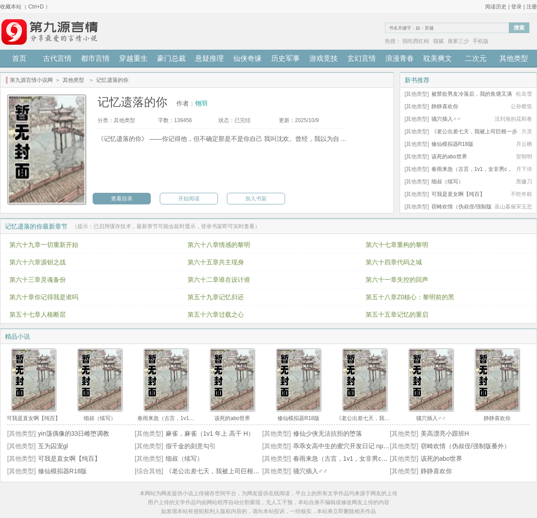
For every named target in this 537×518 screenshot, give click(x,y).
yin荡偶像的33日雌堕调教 (73, 433)
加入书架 (256, 198)
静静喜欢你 (444, 106)
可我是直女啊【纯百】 (458, 194)
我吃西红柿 (415, 41)
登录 (516, 7)
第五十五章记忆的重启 (397, 314)
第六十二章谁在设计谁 (219, 279)
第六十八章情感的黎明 (219, 244)
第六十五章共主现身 (216, 262)
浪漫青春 (399, 58)
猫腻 (438, 41)
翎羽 (201, 103)
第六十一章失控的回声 (397, 279)
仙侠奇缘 (247, 58)
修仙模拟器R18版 (452, 144)
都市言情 (95, 58)
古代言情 (57, 58)
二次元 (475, 58)
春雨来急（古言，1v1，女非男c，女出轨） (353, 458)
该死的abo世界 (449, 156)
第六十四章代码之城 (394, 262)
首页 (19, 58)
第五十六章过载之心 (216, 314)
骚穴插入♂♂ (446, 119)
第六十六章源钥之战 (37, 262)
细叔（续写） (447, 181)
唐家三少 (458, 41)
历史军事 (285, 58)
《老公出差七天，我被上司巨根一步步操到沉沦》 (234, 471)
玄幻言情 (361, 58)
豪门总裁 (171, 58)
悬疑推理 (209, 58)
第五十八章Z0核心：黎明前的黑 (410, 297)
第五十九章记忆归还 (216, 297)
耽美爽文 (437, 58)
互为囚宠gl (53, 446)
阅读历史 (496, 7)
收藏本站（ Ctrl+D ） (25, 7)
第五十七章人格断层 (37, 314)
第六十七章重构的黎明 (397, 244)
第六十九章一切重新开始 (43, 244)
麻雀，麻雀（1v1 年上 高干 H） (210, 433)
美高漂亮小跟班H (445, 433)
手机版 (481, 41)
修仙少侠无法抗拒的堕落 (327, 433)
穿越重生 (133, 58)
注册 (531, 7)
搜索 (519, 28)
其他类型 (513, 58)
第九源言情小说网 (31, 80)
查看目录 (121, 198)
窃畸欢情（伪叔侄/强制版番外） (465, 446)
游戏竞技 (323, 58)
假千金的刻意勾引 (191, 446)
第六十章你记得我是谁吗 (43, 297)
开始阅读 (189, 198)
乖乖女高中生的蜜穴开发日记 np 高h (344, 446)
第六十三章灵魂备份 (37, 279)
